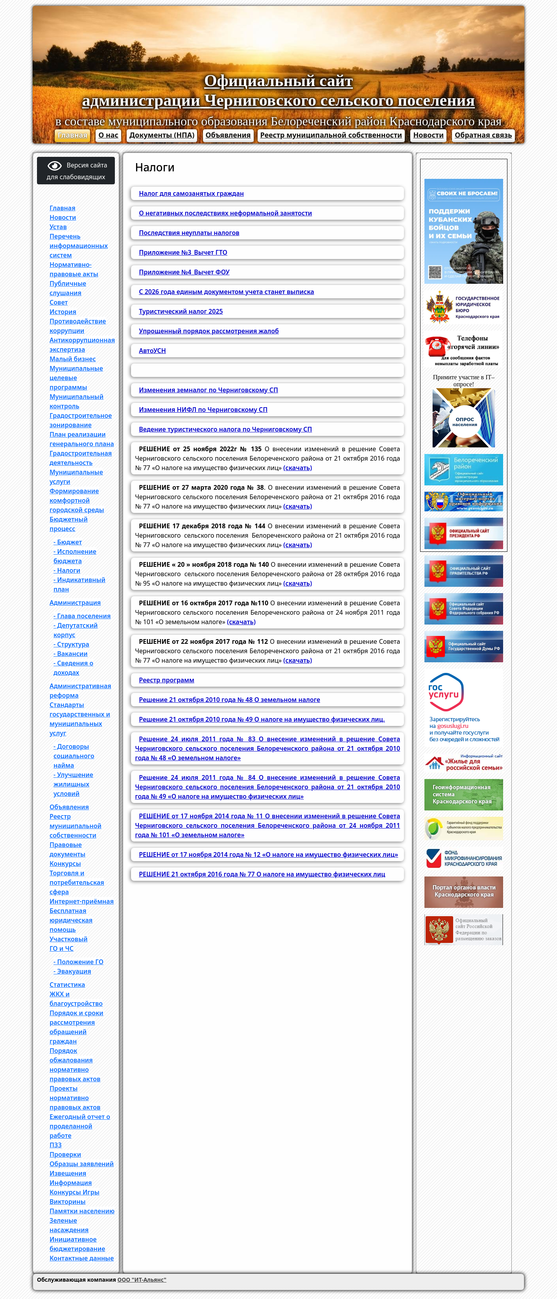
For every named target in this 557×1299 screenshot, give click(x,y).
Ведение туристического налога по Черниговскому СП (225, 429)
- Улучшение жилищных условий (73, 784)
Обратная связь (483, 135)
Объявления (228, 135)
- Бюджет (67, 542)
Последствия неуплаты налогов (189, 232)
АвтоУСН (152, 350)
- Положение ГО (78, 961)
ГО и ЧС (62, 948)
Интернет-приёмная (82, 901)
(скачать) (297, 467)
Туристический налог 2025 (181, 311)
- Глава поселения (82, 616)
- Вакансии (70, 653)
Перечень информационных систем (79, 245)
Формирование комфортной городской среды (77, 500)
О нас (108, 135)
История (63, 311)
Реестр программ (166, 680)
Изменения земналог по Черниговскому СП (208, 390)
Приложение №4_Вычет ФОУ (184, 272)
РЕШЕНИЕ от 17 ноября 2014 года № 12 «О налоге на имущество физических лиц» (268, 854)
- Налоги (66, 570)
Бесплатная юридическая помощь (71, 920)
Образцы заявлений (82, 1163)
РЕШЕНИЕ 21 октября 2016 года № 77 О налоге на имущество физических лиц (262, 874)
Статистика (67, 984)
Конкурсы (65, 863)
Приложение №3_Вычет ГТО (183, 252)
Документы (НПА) (161, 135)
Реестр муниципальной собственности (331, 135)
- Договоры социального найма (73, 756)
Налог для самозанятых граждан (191, 193)
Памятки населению (82, 1211)
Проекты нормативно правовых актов (75, 1098)
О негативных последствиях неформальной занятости (225, 213)
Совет (59, 302)
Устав (58, 226)
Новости (428, 135)
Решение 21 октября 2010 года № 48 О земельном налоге (229, 699)
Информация (71, 1182)
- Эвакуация (72, 971)
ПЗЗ (56, 1145)
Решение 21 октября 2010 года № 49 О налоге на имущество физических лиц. (262, 719)
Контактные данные (82, 1258)
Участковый (69, 939)
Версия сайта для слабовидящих (77, 170)
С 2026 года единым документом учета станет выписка (226, 291)
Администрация (75, 602)
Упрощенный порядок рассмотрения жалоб (209, 331)
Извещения (68, 1173)
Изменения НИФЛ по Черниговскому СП (203, 409)
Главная (72, 135)
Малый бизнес (73, 359)
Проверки (65, 1154)
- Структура (71, 644)
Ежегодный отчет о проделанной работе (80, 1126)
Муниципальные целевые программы (76, 377)
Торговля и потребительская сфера (77, 882)
